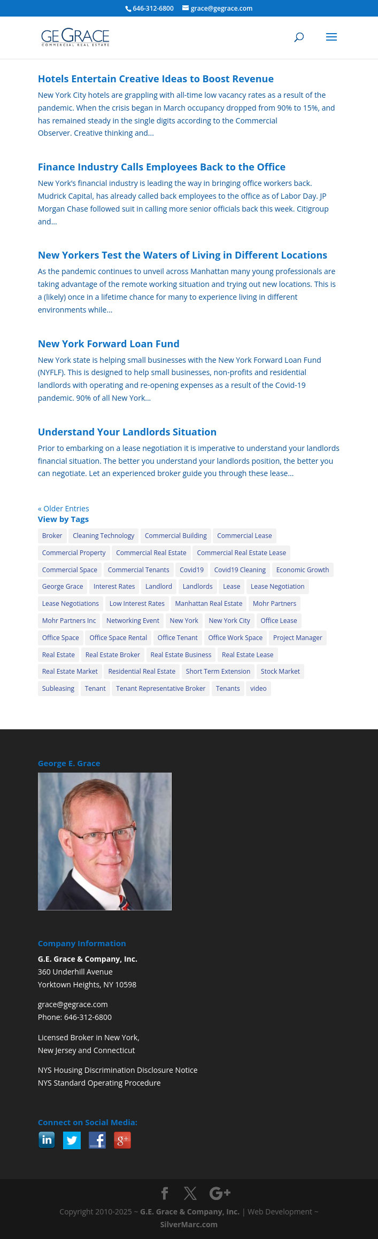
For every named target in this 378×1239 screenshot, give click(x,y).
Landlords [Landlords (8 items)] (198, 586)
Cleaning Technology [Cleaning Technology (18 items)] (103, 535)
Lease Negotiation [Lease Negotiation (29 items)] (278, 586)
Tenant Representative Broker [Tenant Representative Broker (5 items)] (160, 688)
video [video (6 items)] (258, 688)
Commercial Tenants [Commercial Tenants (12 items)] (138, 569)
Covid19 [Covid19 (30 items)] (192, 569)
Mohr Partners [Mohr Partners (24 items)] (274, 603)
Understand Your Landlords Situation (127, 431)
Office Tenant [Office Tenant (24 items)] (178, 637)
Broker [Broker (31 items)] (52, 535)
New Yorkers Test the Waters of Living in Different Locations (183, 254)
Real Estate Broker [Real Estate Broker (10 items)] (113, 654)
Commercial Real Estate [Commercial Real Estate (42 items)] (151, 552)
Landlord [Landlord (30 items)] (158, 586)
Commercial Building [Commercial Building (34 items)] (176, 535)
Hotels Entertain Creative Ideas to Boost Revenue (156, 78)
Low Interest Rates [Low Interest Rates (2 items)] (137, 603)
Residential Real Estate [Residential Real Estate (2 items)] (141, 671)
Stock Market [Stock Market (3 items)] (280, 671)
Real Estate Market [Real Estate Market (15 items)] (70, 671)
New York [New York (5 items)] (184, 620)
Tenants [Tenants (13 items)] (228, 688)
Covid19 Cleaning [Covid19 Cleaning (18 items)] (240, 569)
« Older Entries (63, 508)
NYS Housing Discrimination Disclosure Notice (118, 1070)
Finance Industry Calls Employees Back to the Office (162, 166)
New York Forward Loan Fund (109, 343)
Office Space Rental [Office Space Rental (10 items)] (118, 637)
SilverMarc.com (189, 1224)
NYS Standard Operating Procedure (99, 1083)
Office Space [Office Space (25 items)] (60, 637)
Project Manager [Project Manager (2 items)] (297, 637)
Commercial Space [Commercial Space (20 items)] (69, 569)
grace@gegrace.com (73, 1004)
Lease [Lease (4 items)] (231, 586)
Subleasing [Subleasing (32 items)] (58, 688)
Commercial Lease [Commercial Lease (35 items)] (244, 535)
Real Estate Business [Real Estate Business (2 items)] (181, 654)
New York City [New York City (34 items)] (229, 620)
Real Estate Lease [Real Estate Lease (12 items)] (248, 654)
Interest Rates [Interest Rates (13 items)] (114, 586)
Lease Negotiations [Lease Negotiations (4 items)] (70, 603)
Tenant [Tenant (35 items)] (95, 688)
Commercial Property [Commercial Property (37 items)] (74, 552)
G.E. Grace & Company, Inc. (190, 1211)
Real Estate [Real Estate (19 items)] (58, 654)
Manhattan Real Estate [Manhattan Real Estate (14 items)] (209, 603)
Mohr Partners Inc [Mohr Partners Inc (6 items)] (69, 620)
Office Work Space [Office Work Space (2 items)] (236, 637)
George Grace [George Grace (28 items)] (62, 586)
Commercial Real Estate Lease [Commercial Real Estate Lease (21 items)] (241, 552)
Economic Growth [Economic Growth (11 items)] (302, 569)
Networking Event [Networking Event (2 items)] (132, 620)
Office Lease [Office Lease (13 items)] (279, 620)
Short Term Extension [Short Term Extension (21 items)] (218, 671)
